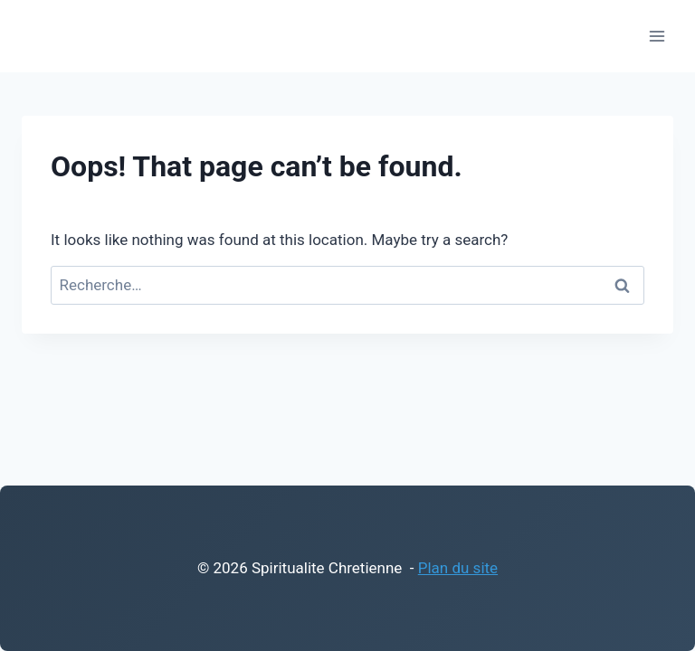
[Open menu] (656, 36)
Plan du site (458, 568)
